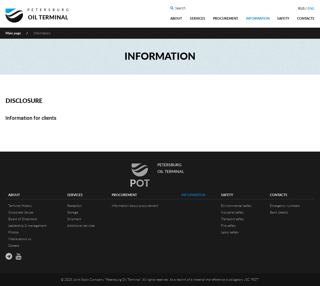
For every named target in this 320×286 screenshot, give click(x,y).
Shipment (74, 219)
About (176, 18)
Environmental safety (236, 205)
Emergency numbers (285, 205)
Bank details (279, 212)
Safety (283, 18)
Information (258, 18)
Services (197, 18)
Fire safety (228, 225)
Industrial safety (232, 212)
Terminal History (20, 205)
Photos (13, 232)
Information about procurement (135, 205)
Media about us (19, 239)
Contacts (305, 18)
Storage (72, 212)
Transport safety (232, 219)
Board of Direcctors (22, 219)
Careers (13, 245)
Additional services (81, 225)
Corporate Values (20, 212)
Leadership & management (27, 225)
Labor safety (230, 232)
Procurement (225, 18)
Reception (74, 205)
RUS (301, 9)
